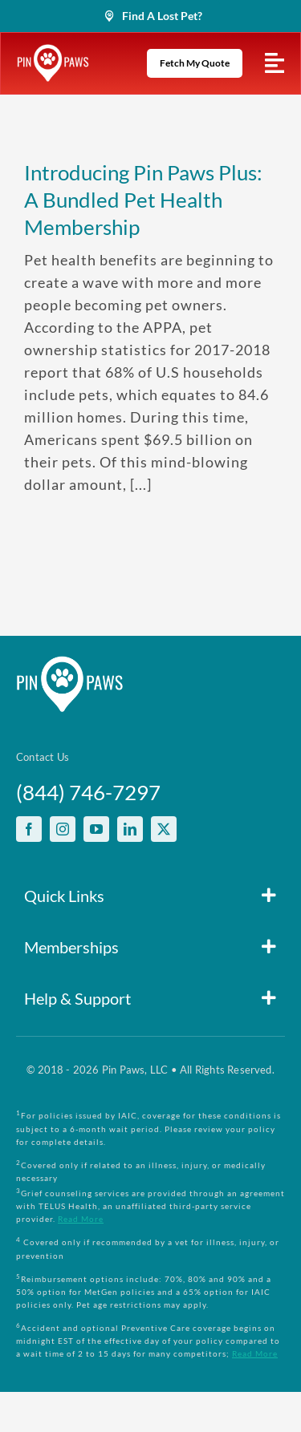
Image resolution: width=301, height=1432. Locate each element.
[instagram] (62, 829)
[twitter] (164, 829)
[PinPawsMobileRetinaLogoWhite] (53, 51)
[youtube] (96, 829)
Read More (81, 1219)
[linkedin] (130, 829)
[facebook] (29, 829)
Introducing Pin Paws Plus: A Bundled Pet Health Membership (143, 200)
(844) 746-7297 (88, 792)
